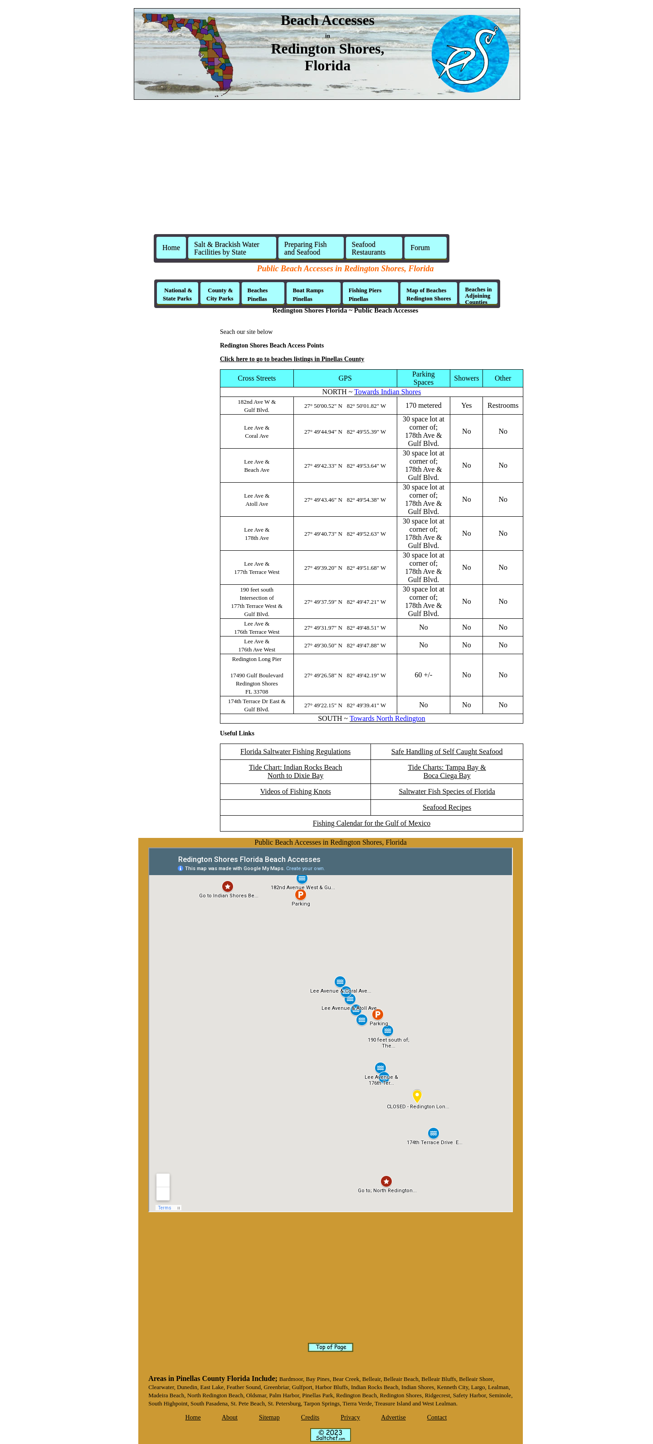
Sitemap (269, 1417)
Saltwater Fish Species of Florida (447, 791)
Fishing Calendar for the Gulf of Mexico (372, 823)
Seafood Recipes (447, 807)
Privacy (350, 1417)
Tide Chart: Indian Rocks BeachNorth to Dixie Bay (295, 771)
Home (171, 247)
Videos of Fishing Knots (295, 791)
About (230, 1417)
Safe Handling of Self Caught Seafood (447, 751)
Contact (437, 1417)
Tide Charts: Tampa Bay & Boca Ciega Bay (447, 771)
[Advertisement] (326, 170)
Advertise (393, 1417)
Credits (310, 1417)
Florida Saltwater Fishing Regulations (295, 751)
